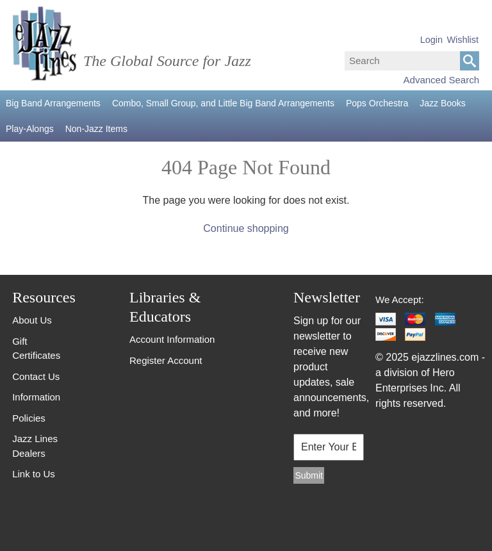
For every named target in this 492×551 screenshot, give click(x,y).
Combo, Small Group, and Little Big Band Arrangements (223, 103)
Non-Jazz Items (96, 129)
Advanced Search (441, 79)
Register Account (165, 360)
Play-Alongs (30, 129)
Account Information (172, 339)
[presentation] (324, 520)
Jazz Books (443, 103)
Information (36, 396)
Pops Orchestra (377, 103)
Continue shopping (245, 228)
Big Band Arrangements (53, 103)
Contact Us (36, 376)
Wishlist (463, 40)
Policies (28, 418)
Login (431, 40)
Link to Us (33, 473)
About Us (32, 320)
